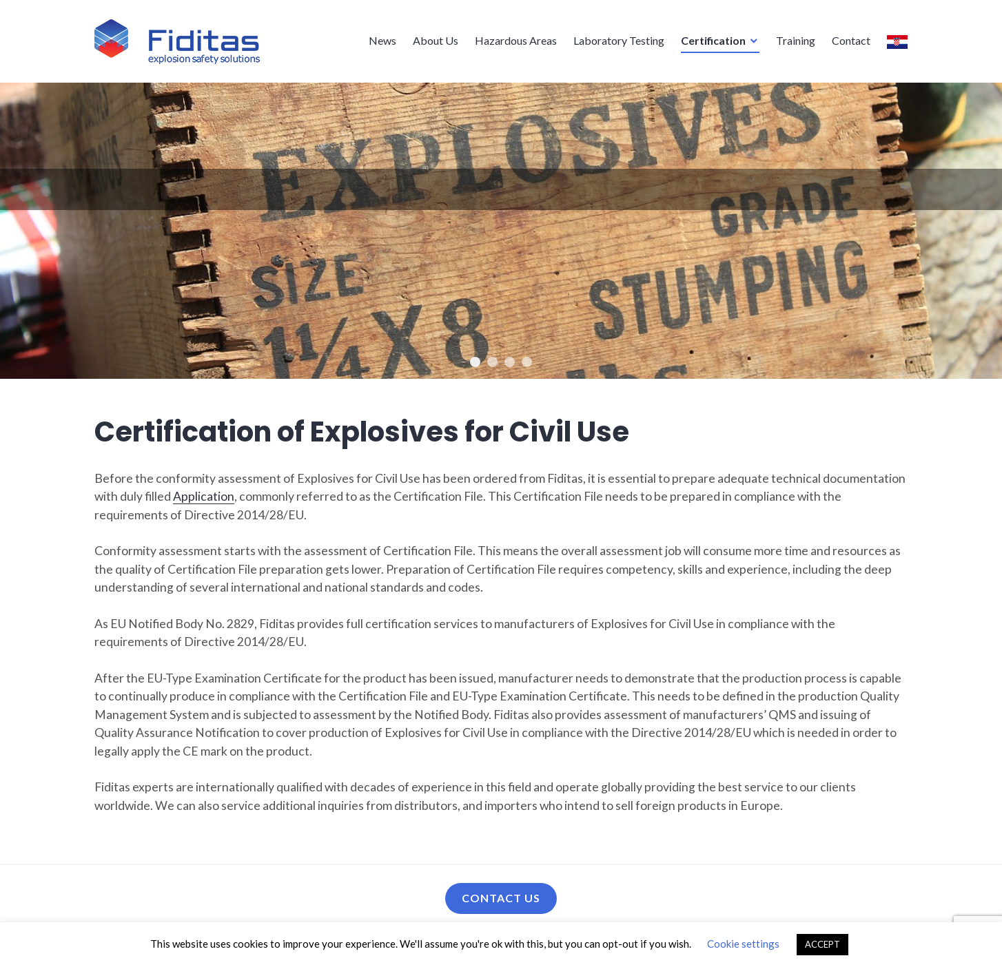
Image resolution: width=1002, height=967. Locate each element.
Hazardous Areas (516, 39)
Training (795, 39)
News (382, 39)
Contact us (501, 897)
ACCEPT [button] (822, 944)
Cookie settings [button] (743, 943)
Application (203, 496)
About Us (435, 39)
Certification (713, 39)
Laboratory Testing (618, 39)
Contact (851, 39)
